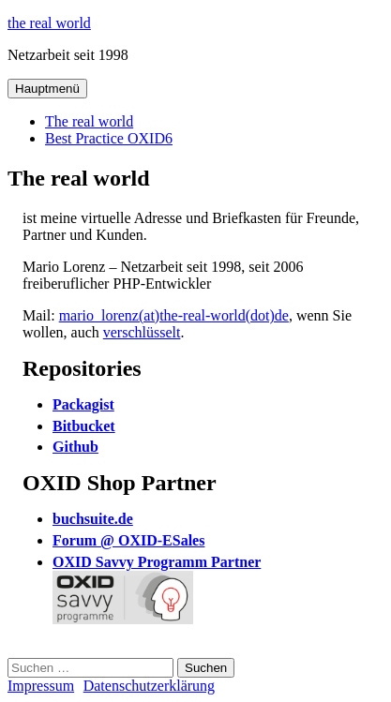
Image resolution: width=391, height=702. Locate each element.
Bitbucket (84, 426)
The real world (89, 121)
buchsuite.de (93, 519)
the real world (49, 23)
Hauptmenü (47, 89)
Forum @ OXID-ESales (128, 540)
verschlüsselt (142, 332)
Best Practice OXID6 (109, 138)
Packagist (83, 404)
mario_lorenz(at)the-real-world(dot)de (174, 315)
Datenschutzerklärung (149, 686)
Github (75, 447)
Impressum (41, 686)
